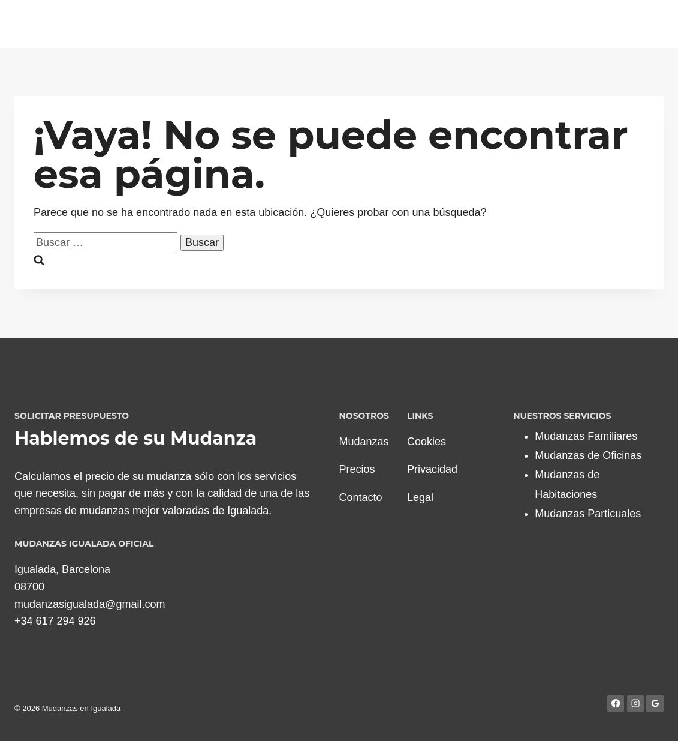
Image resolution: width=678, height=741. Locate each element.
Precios (357, 469)
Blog (617, 24)
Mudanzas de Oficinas (588, 455)
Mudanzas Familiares (586, 436)
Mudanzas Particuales (588, 514)
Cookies (426, 442)
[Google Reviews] (655, 703)
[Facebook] (616, 703)
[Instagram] (635, 703)
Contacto (360, 497)
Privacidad (432, 469)
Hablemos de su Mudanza (135, 438)
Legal (420, 497)
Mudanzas (364, 442)
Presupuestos (526, 24)
